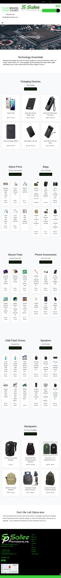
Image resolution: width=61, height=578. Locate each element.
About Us (34, 537)
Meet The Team (34, 540)
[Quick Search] (49, 10)
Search (33, 547)
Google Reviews (33, 550)
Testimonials (34, 554)
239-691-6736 (6, 550)
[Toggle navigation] (2, 23)
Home (33, 535)
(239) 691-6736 (10, 14)
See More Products (30, 89)
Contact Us (33, 544)
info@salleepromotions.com (10, 17)
